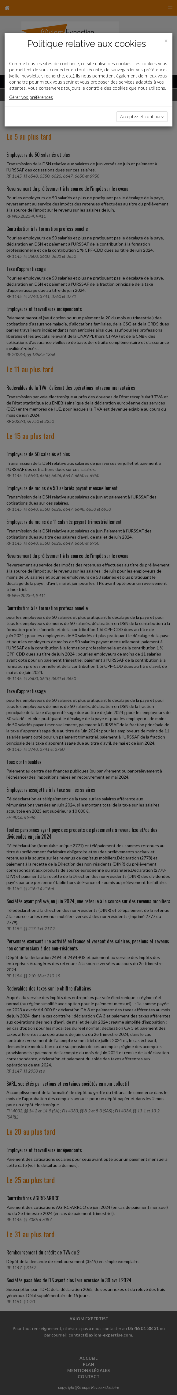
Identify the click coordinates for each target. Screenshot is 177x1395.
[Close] (166, 41)
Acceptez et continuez (142, 116)
